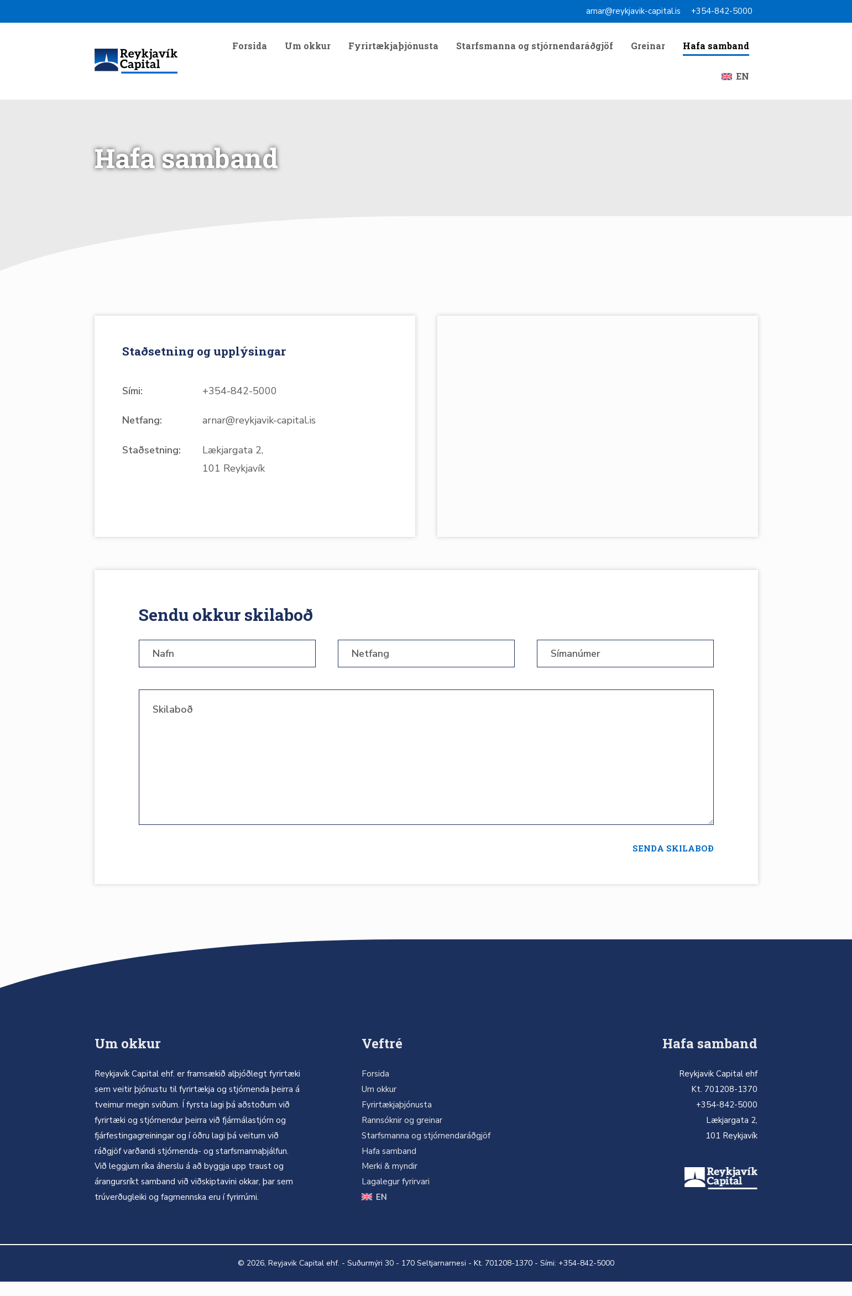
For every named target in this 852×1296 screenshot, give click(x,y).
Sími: (132, 402)
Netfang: (142, 431)
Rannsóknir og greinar (402, 1134)
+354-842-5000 (721, 11)
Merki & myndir (389, 1180)
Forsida (249, 48)
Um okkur (308, 48)
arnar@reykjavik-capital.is (633, 11)
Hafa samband (716, 48)
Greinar (648, 48)
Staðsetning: (151, 461)
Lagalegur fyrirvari (396, 1195)
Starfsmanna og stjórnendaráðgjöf (534, 48)
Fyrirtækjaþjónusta (393, 48)
